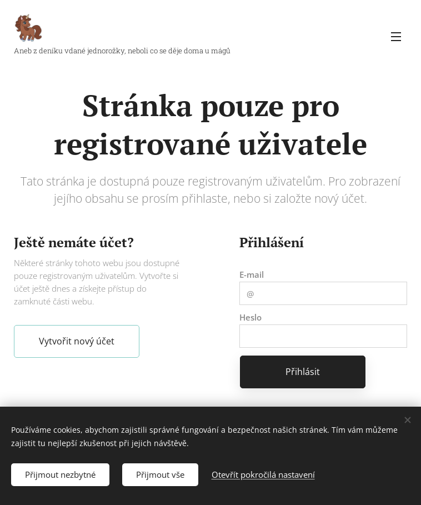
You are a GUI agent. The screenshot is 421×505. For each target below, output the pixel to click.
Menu (396, 36)
